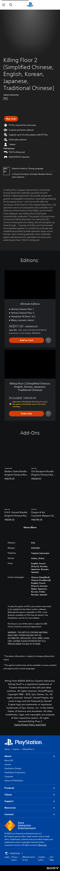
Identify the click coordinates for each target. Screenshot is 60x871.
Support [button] (30, 801)
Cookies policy (41, 858)
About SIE (8, 760)
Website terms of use (28, 858)
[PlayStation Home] (30, 4)
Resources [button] (30, 807)
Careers (7, 764)
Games (16, 749)
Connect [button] (30, 814)
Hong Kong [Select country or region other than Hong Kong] (14, 853)
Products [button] (30, 788)
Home (7, 749)
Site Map (52, 858)
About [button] (30, 756)
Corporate (8, 776)
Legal (6, 857)
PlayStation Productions (14, 772)
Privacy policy (15, 858)
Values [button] (30, 794)
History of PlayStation (13, 780)
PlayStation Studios (12, 768)
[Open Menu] (3, 5)
